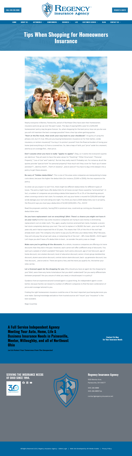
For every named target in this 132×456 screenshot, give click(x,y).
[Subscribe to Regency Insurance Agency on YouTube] (31, 383)
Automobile (37, 22)
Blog (104, 22)
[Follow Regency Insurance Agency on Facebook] (24, 383)
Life (76, 22)
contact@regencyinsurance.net (100, 396)
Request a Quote (120, 10)
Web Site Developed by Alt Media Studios (84, 448)
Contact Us (114, 22)
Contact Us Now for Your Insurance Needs (112, 338)
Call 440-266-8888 (12, 10)
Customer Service (89, 22)
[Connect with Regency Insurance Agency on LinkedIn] (27, 383)
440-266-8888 (93, 388)
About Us (24, 22)
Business (65, 22)
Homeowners (52, 22)
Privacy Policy (107, 448)
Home (14, 22)
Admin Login (62, 448)
